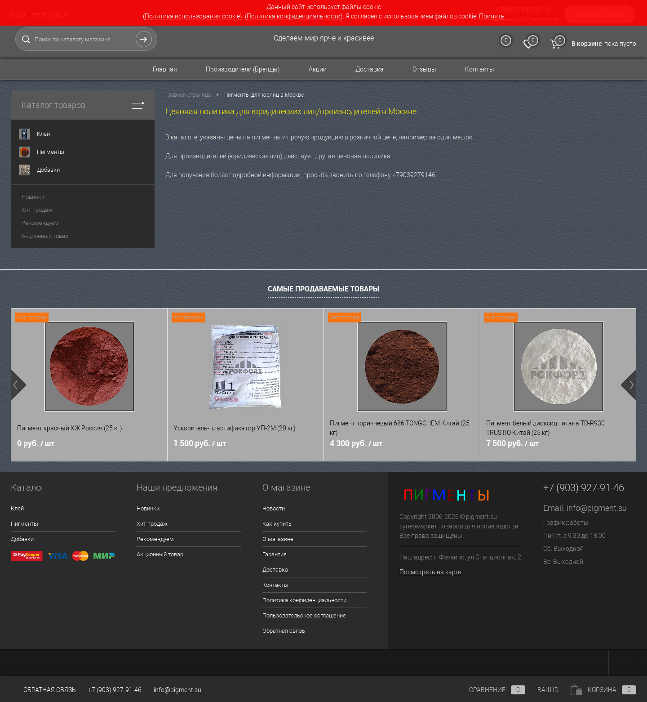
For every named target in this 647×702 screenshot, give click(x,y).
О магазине (277, 539)
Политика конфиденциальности (294, 16)
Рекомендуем (40, 222)
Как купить (277, 523)
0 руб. (35, 443)
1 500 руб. (199, 443)
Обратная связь (283, 630)
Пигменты (24, 523)
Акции (318, 69)
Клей (17, 508)
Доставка (369, 69)
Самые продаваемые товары (323, 289)
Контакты (479, 69)
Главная (165, 69)
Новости (273, 508)
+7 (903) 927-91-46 (115, 689)
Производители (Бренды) (243, 69)
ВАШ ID (547, 689)
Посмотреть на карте (430, 572)
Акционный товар (45, 236)
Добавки (22, 539)
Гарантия (274, 554)
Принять (492, 16)
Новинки (33, 196)
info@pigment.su (597, 508)
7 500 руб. (512, 443)
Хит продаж (37, 209)
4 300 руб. (356, 443)
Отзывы (424, 69)
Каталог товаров (83, 105)
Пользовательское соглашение (304, 615)
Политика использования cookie (192, 16)
